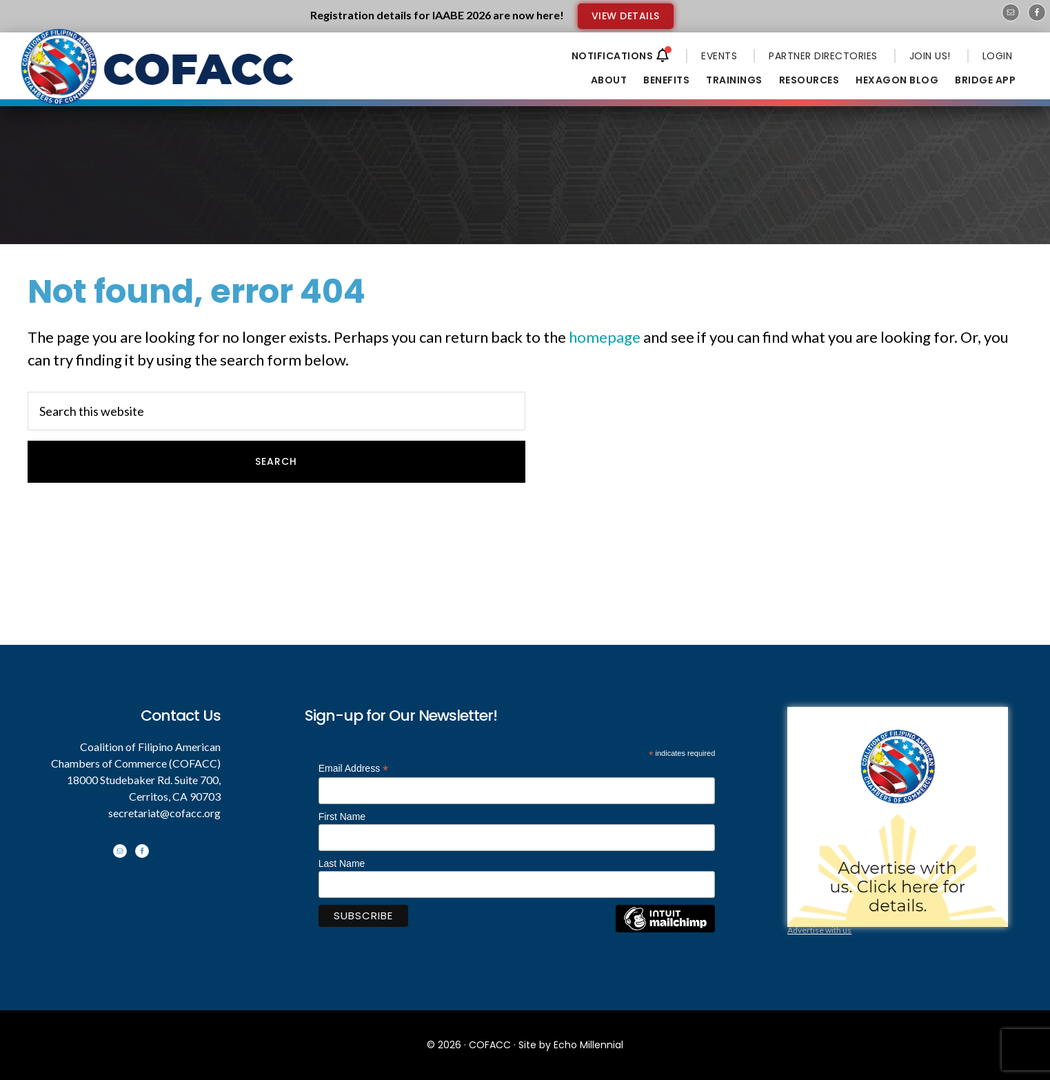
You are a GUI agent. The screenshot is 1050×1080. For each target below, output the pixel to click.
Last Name (342, 863)
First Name (342, 816)
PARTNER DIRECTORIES (823, 56)
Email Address (354, 768)
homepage (604, 337)
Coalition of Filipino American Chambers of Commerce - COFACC (158, 77)
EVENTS (719, 56)
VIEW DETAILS (626, 16)
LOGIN (997, 56)
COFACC (490, 1045)
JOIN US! (930, 56)
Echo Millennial (588, 1045)
